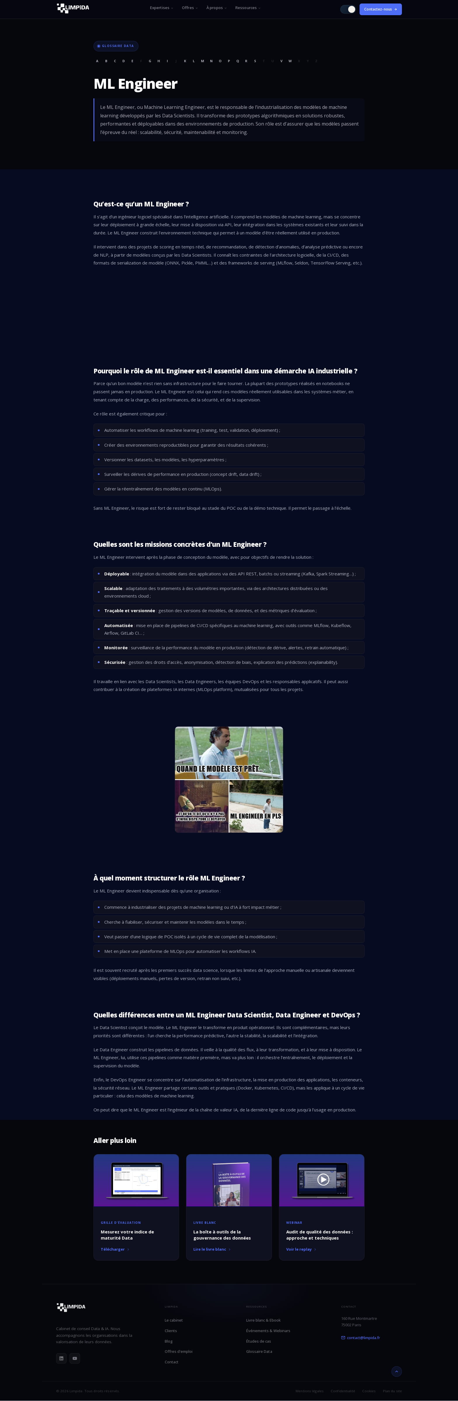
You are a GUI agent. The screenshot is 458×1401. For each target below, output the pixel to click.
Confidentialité (343, 1391)
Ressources (248, 7)
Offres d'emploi (179, 1351)
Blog (169, 1341)
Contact (171, 1362)
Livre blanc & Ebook (263, 1320)
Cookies (369, 1391)
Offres (190, 7)
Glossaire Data (259, 1351)
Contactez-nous (380, 9)
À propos (217, 7)
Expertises (162, 7)
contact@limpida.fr (360, 1337)
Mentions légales (310, 1391)
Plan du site (392, 1391)
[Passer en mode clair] (348, 9)
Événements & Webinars (268, 1330)
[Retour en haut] (396, 1371)
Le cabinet (174, 1320)
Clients (171, 1330)
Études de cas (258, 1341)
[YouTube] (75, 1358)
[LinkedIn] (61, 1358)
